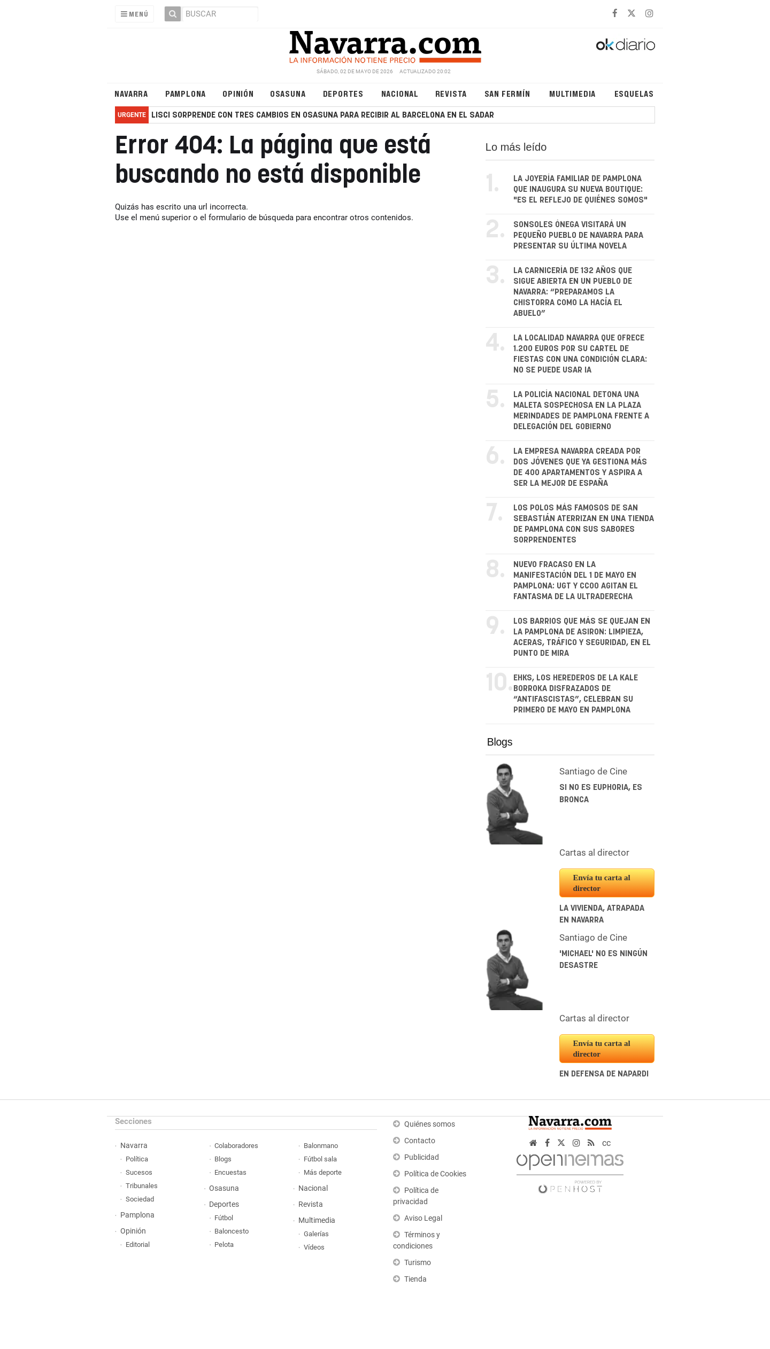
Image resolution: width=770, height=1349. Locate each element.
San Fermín (507, 93)
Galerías (316, 1234)
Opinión (238, 93)
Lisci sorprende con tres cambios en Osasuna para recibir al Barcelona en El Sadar (322, 115)
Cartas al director (594, 852)
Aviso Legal (423, 1218)
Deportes (343, 93)
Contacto (419, 1140)
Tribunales (142, 1186)
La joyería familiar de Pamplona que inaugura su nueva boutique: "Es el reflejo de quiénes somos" (580, 189)
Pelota (224, 1245)
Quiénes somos (429, 1124)
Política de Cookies (435, 1174)
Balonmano (321, 1146)
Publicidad (421, 1157)
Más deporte (323, 1172)
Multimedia (572, 93)
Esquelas (634, 93)
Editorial (138, 1245)
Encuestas (230, 1172)
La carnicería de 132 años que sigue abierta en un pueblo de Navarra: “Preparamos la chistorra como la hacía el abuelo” (572, 292)
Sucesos (139, 1172)
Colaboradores (236, 1146)
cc (606, 1143)
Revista (451, 93)
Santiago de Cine (593, 771)
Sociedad (140, 1199)
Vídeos (314, 1247)
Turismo (417, 1262)
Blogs (499, 742)
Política (137, 1159)
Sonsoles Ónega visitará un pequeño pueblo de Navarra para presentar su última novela (578, 235)
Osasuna (288, 93)
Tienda (415, 1279)
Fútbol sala (320, 1159)
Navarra (131, 93)
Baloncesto (231, 1231)
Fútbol (223, 1218)
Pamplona (185, 93)
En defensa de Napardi (604, 1074)
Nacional (400, 93)
